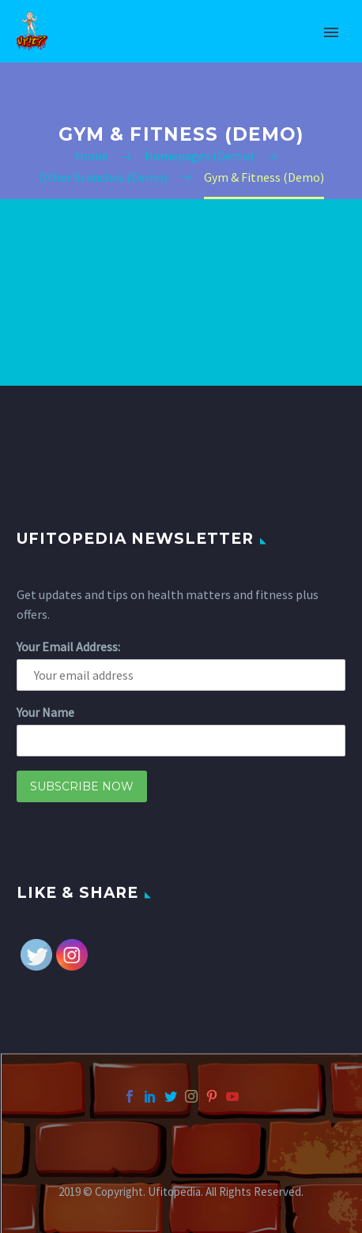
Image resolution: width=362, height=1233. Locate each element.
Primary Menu (331, 32)
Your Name (45, 712)
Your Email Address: (68, 646)
